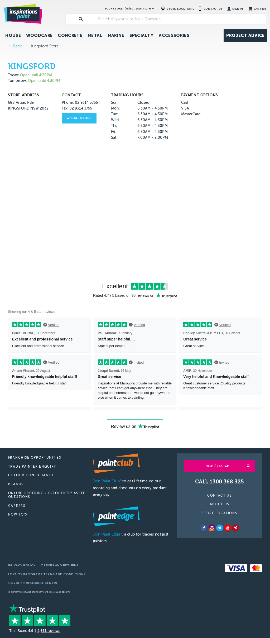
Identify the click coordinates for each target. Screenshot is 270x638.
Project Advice (245, 35)
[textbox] (181, 19)
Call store (81, 118)
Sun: (114, 103)
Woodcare (39, 35)
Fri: (113, 132)
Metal (95, 35)
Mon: (115, 108)
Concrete (70, 35)
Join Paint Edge (107, 534)
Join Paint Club (107, 481)
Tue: (114, 114)
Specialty (141, 35)
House (13, 35)
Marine (116, 35)
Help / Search (217, 466)
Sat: (114, 138)
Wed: (115, 120)
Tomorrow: (17, 81)
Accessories (174, 35)
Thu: (114, 126)
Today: (14, 75)
